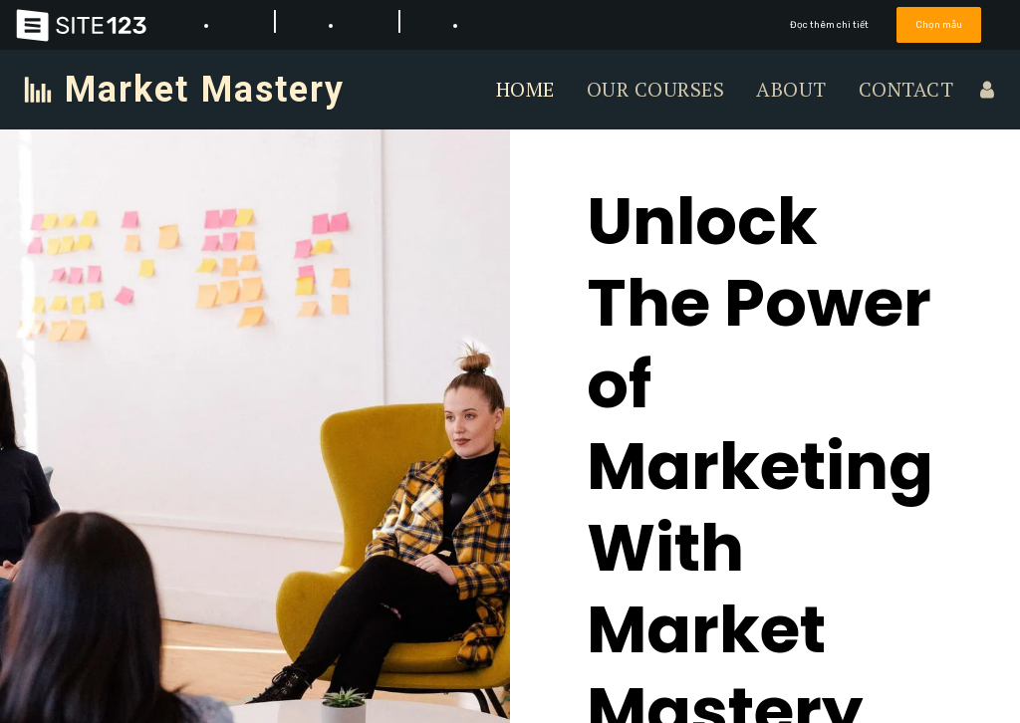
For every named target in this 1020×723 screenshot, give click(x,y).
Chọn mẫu (939, 24)
